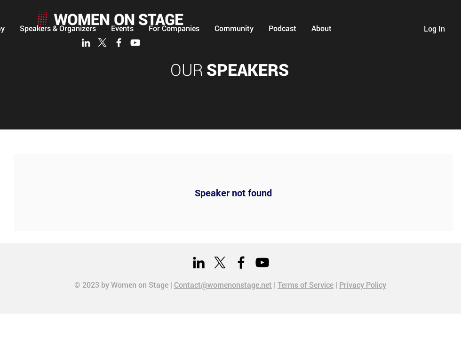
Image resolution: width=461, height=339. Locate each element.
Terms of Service (306, 285)
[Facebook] (119, 42)
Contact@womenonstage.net (223, 285)
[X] (102, 42)
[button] (234, 28)
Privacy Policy (362, 285)
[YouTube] (135, 42)
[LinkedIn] (86, 42)
